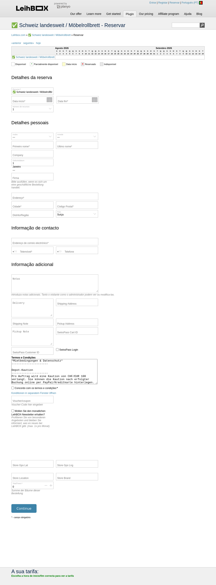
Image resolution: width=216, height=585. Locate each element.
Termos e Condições (23, 367)
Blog (199, 13)
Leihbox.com (18, 35)
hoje (38, 43)
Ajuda (187, 13)
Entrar (153, 2)
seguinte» (28, 43)
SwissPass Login (67, 359)
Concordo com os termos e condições (34, 402)
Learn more (94, 13)
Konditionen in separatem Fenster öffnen (33, 407)
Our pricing (146, 13)
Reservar (175, 2)
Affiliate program (168, 13)
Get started (113, 13)
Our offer (76, 13)
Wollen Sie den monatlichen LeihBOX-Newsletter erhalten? (28, 426)
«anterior (16, 43)
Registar (162, 2)
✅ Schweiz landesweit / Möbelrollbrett (49, 35)
